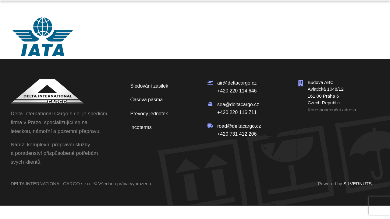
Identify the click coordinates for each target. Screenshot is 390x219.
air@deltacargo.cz (237, 82)
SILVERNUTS (357, 183)
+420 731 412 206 (237, 134)
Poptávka (347, 8)
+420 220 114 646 (237, 90)
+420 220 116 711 (237, 112)
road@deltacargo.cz (239, 126)
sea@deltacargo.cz (238, 104)
